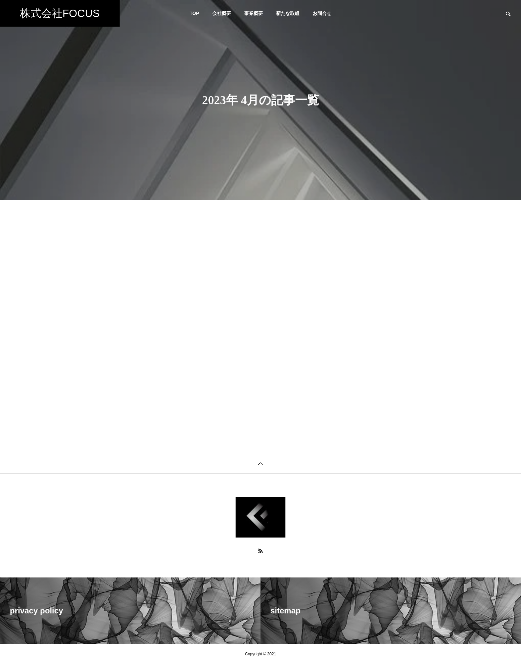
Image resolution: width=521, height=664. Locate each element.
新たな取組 (287, 13)
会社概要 (221, 13)
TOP (194, 13)
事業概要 (253, 13)
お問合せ (322, 13)
